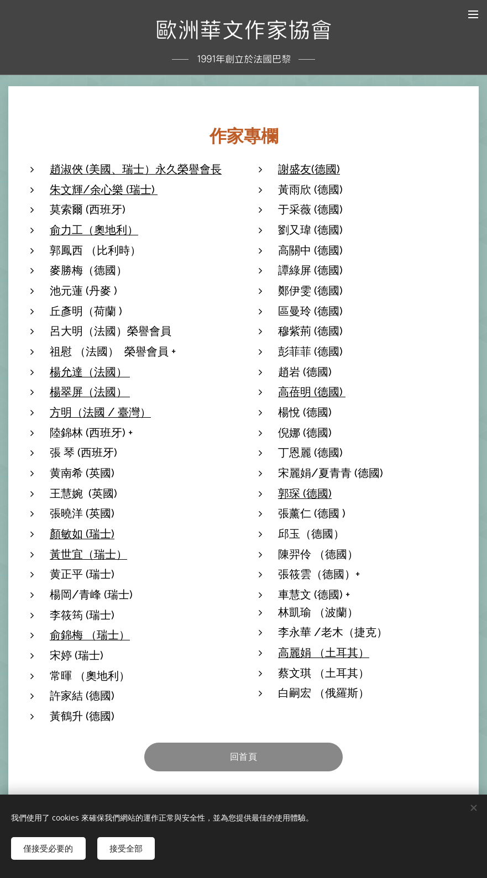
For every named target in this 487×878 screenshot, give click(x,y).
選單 (473, 14)
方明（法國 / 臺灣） (100, 411)
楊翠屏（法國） (90, 391)
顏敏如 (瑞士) (82, 533)
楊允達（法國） (90, 371)
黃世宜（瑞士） (88, 553)
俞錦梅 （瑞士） (90, 635)
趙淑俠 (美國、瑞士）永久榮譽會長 (136, 168)
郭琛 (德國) (305, 493)
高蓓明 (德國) (311, 391)
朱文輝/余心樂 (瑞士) (104, 189)
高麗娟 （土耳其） (323, 652)
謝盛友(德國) (309, 168)
